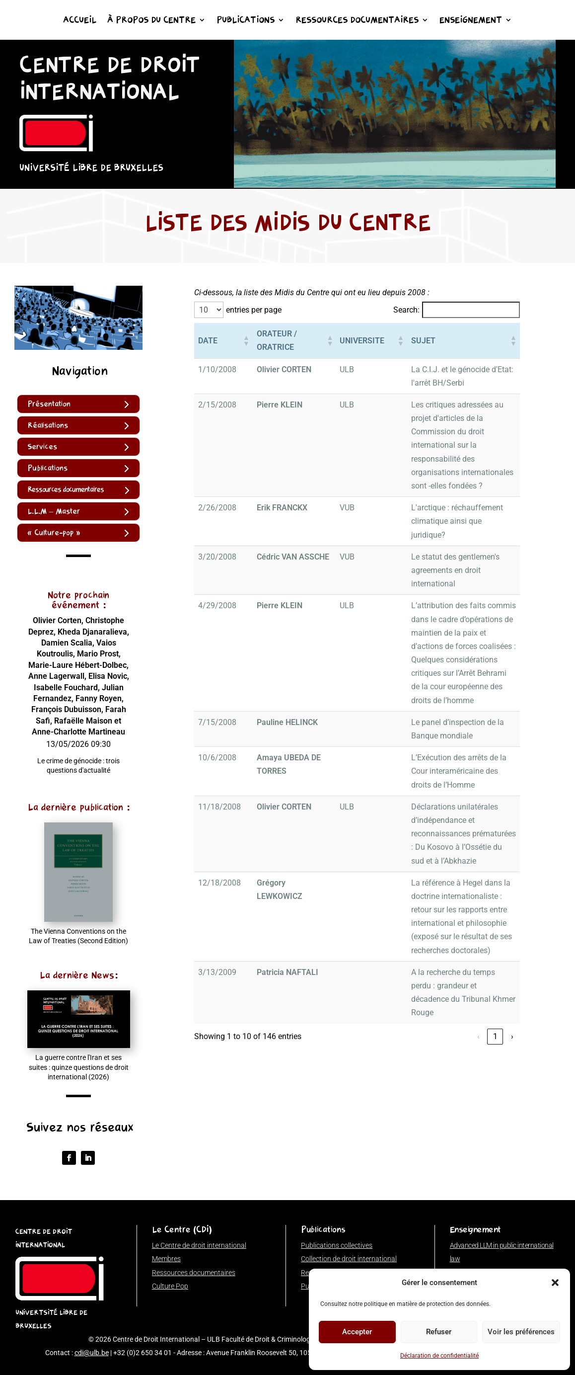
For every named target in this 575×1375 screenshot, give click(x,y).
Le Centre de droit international (199, 1245)
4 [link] (440, 968)
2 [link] (406, 968)
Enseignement (470, 20)
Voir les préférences (521, 1331)
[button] (555, 1283)
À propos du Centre (151, 20)
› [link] (512, 968)
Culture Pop (170, 1286)
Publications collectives (336, 1245)
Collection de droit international (349, 1259)
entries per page (254, 310)
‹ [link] (372, 968)
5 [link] (457, 968)
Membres (166, 1259)
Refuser (438, 1331)
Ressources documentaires (357, 20)
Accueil (79, 20)
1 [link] (389, 968)
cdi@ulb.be (91, 1353)
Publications (245, 20)
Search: (406, 310)
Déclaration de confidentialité (439, 1355)
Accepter (357, 1331)
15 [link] (495, 968)
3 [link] (423, 968)
